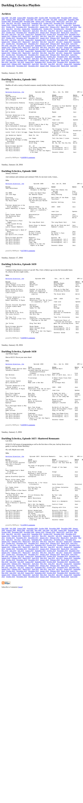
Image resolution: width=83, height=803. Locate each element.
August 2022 (29, 56)
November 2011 (21, 27)
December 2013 (33, 32)
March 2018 (65, 44)
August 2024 (29, 62)
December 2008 (66, 18)
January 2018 (44, 44)
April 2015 (35, 36)
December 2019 (33, 49)
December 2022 (74, 56)
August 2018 (29, 45)
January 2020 (44, 49)
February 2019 (16, 47)
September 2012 (36, 29)
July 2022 (21, 56)
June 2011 (51, 25)
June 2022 (12, 56)
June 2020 (12, 51)
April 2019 (35, 47)
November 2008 (54, 18)
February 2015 (16, 36)
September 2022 (40, 56)
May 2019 (43, 47)
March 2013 (27, 31)
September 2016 (40, 40)
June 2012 (9, 29)
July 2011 (59, 25)
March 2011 (26, 25)
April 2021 (35, 53)
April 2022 (73, 55)
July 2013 (59, 31)
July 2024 (21, 62)
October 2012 (47, 29)
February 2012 (54, 27)
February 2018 (55, 44)
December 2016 (74, 40)
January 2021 (6, 53)
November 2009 (17, 21)
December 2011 (33, 27)
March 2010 (60, 21)
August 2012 (26, 29)
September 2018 (40, 45)
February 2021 (16, 53)
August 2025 (68, 64)
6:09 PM (24, 170)
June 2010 (9, 23)
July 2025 (59, 64)
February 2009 (11, 19)
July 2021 (59, 53)
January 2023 (6, 58)
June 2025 (51, 64)
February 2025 (16, 64)
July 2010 (17, 23)
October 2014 (51, 34)
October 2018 (51, 45)
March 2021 (27, 53)
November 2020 (62, 51)
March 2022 (65, 55)
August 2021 (68, 53)
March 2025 (27, 64)
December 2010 (71, 23)
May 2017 (43, 42)
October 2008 (43, 18)
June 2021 (51, 53)
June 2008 (5, 18)
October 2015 (10, 38)
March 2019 (27, 47)
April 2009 (29, 19)
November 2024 (62, 62)
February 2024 (55, 60)
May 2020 (5, 51)
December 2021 (33, 55)
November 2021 (21, 55)
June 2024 (12, 62)
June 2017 (51, 42)
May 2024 (5, 62)
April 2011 (35, 25)
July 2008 (12, 18)
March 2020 (65, 49)
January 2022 (44, 55)
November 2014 (62, 34)
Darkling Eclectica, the (15, 92)
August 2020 (29, 51)
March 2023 (27, 58)
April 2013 (35, 31)
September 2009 (73, 19)
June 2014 (12, 34)
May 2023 (43, 58)
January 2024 (44, 60)
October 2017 (10, 44)
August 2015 (68, 36)
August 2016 (29, 40)
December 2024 (74, 62)
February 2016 (55, 38)
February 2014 (55, 32)
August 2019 (68, 47)
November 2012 (59, 29)
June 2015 (51, 36)
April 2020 (73, 49)
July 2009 (54, 19)
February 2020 (55, 49)
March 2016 (65, 38)
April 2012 (73, 27)
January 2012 (44, 27)
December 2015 (33, 38)
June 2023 (51, 58)
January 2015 (6, 36)
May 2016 (5, 40)
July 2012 (17, 29)
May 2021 (43, 53)
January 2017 (6, 42)
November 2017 (21, 44)
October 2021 (10, 55)
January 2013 (6, 31)
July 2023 (59, 58)
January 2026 (44, 66)
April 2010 (69, 21)
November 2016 (62, 40)
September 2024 (40, 62)
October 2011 (10, 27)
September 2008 (32, 18)
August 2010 (26, 23)
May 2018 (5, 45)
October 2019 (10, 49)
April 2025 (35, 64)
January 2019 (6, 47)
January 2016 (44, 38)
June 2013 (51, 31)
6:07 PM (24, 276)
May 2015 (43, 36)
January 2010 (39, 21)
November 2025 (21, 66)
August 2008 (21, 18)
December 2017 (33, 44)
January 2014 (44, 32)
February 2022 (55, 55)
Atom (20, 647)
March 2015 (27, 36)
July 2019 (59, 47)
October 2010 (47, 23)
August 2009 (62, 19)
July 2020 (21, 51)
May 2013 (43, 31)
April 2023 (35, 58)
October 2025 (10, 66)
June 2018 (12, 45)
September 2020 (40, 51)
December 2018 (74, 45)
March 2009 (21, 19)
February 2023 (16, 58)
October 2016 (51, 40)
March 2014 (65, 32)
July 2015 (59, 36)
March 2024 (65, 60)
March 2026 (65, 66)
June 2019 (51, 47)
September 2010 (36, 23)
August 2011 (67, 25)
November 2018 (62, 45)
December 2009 (29, 21)
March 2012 (65, 27)
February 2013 (16, 31)
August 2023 (68, 58)
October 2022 (51, 56)
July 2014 (21, 34)
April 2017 (35, 42)
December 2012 (71, 29)
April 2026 (73, 66)
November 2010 (59, 23)
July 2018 (21, 45)
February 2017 (16, 42)
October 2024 (51, 62)
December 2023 (33, 60)
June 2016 (12, 40)
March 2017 (27, 42)
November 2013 (21, 32)
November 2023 (21, 60)
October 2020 (51, 51)
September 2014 (40, 34)
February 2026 (55, 66)
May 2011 (43, 25)
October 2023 (10, 60)
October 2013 (10, 32)
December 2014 (74, 34)
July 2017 (59, 42)
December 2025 (33, 66)
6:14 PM (24, 585)
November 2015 (21, 38)
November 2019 (21, 49)
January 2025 (6, 64)
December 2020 (74, 51)
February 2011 (16, 25)
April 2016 (73, 38)
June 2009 (46, 19)
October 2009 (6, 21)
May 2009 (38, 19)
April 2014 (73, 32)
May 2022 (5, 56)
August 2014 (29, 34)
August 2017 (68, 42)
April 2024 (73, 60)
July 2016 (21, 40)
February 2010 (50, 21)
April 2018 (73, 44)
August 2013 (68, 31)
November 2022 (62, 56)
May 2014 (5, 34)
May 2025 (43, 64)
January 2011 (6, 25)
